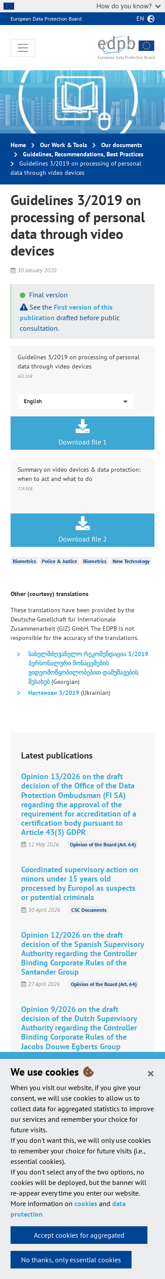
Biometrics (24, 561)
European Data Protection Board (46, 18)
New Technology (131, 561)
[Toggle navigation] (23, 48)
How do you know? (128, 6)
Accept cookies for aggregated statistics (79, 1237)
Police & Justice (59, 561)
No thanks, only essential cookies (71, 1259)
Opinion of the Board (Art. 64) (103, 844)
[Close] (150, 1073)
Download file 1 (82, 432)
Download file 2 (82, 529)
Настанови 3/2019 (53, 693)
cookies (85, 1203)
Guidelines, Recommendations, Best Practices (83, 154)
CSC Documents (88, 910)
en (140, 18)
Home (18, 145)
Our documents (121, 145)
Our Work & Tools (63, 145)
